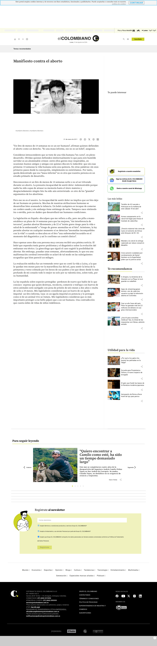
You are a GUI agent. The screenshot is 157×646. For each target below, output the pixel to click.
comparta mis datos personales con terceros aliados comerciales (81, 537)
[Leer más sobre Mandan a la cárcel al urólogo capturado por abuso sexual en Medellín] (133, 243)
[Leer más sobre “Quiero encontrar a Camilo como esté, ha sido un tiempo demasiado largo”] (102, 471)
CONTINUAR (136, 2)
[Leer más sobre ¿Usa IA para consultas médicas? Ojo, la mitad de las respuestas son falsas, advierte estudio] (133, 321)
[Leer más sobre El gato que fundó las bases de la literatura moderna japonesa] (133, 384)
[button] (142, 213)
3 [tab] (78, 487)
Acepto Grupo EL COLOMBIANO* (63, 526)
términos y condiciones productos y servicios (58, 526)
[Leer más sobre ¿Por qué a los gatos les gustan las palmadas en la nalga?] (133, 360)
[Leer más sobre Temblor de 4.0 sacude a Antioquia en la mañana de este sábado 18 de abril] (133, 206)
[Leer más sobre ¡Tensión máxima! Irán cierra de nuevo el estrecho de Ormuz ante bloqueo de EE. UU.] (133, 231)
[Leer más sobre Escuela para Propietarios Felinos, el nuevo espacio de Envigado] (133, 372)
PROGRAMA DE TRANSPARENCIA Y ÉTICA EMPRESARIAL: (46, 609)
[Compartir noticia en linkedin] (98, 139)
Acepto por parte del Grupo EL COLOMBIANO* (65, 531)
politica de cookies (119, 4)
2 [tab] (75, 487)
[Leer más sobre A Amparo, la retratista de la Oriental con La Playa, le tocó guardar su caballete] (133, 279)
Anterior (28, 467)
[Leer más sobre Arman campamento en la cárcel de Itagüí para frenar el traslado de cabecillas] (133, 219)
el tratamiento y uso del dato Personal (56, 531)
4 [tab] (81, 487)
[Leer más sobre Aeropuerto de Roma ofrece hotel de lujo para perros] (133, 395)
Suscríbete (138, 39)
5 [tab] (83, 487)
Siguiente (132, 467)
